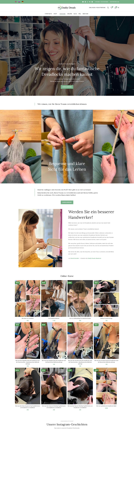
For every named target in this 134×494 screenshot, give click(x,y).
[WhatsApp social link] (87, 2)
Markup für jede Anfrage (107, 317)
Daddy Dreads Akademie (94, 258)
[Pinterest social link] (85, 2)
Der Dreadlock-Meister (54, 317)
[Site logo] (67, 7)
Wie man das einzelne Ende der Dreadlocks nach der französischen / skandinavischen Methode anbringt (80, 361)
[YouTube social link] (83, 2)
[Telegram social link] (92, 2)
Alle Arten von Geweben (27, 317)
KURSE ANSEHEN (67, 87)
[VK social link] (90, 2)
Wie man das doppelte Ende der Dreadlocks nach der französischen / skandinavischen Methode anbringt (27, 361)
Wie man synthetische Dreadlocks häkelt (107, 404)
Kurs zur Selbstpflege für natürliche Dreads (80, 317)
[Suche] (108, 7)
